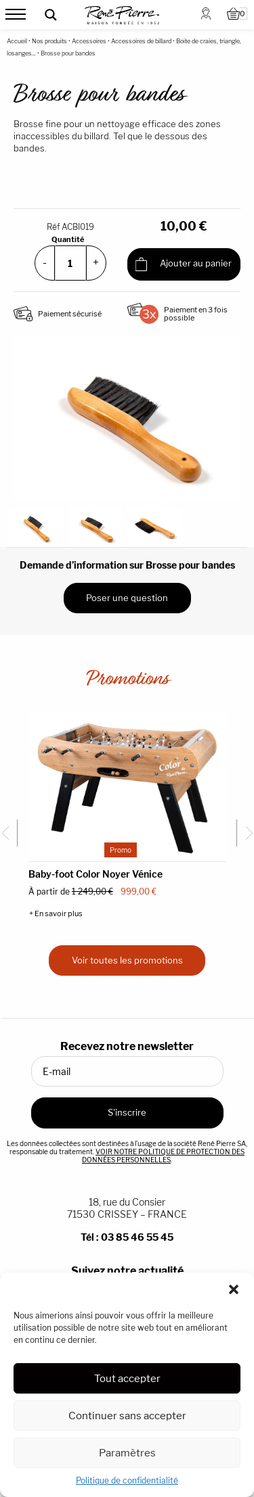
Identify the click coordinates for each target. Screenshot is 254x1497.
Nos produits (49, 41)
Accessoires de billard (141, 41)
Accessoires (89, 41)
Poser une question (127, 597)
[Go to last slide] (9, 833)
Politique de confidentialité (127, 1480)
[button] (233, 1289)
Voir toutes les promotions (127, 960)
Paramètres (127, 1452)
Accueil (17, 41)
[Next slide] (245, 833)
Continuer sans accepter (127, 1415)
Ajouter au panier (183, 264)
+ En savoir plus (56, 913)
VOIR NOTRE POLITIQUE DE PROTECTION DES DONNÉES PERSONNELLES (163, 1155)
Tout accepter (127, 1378)
